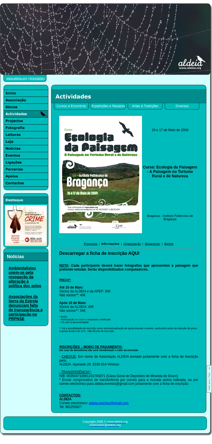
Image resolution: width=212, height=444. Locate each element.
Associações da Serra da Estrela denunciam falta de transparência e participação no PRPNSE (26, 307)
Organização (132, 243)
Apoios (169, 243)
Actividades (37, 78)
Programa (90, 243)
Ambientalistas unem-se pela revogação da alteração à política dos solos (25, 277)
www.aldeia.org (16, 78)
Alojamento (152, 243)
